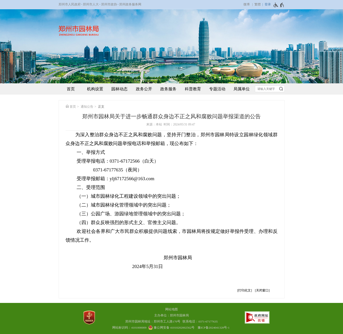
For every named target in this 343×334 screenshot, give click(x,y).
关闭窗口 (262, 290)
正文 (101, 106)
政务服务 (168, 89)
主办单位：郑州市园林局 (171, 315)
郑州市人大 (91, 4)
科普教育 (193, 89)
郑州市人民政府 (70, 4)
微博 (246, 4)
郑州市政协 (109, 4)
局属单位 (241, 89)
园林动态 (119, 89)
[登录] (266, 4)
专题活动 (217, 89)
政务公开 (144, 89)
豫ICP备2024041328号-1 (214, 327)
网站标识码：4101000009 (129, 327)
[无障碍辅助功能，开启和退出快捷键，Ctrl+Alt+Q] (279, 5)
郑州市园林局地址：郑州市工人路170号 (153, 321)
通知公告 (87, 106)
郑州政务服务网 (130, 4)
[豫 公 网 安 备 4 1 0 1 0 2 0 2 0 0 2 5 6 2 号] (171, 328)
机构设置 (95, 89)
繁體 (257, 4)
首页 (71, 89)
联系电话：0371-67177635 (200, 321)
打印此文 (244, 290)
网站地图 (171, 309)
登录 (268, 4)
